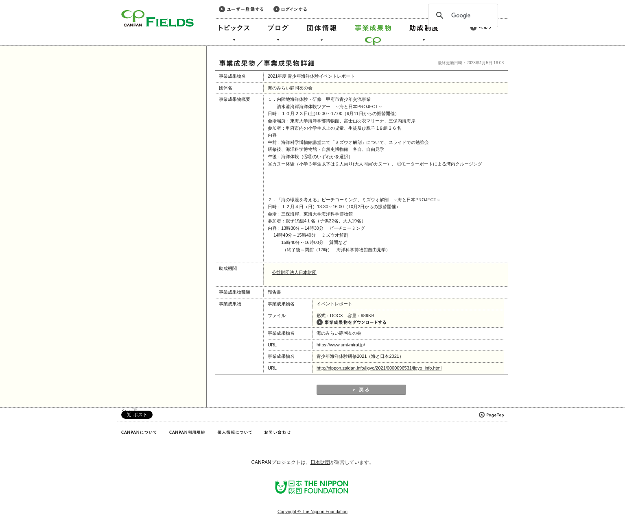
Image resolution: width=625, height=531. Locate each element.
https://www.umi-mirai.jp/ (341, 344)
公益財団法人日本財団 (294, 272)
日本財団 (320, 462)
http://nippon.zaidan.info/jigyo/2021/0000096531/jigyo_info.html (379, 368)
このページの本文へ (24, 0)
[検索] (461, 15)
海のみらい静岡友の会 (290, 87)
